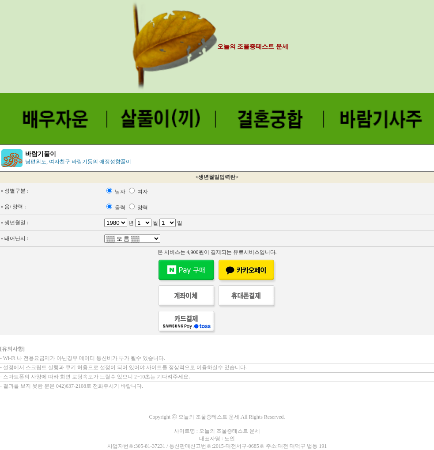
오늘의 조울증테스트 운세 (252, 46)
